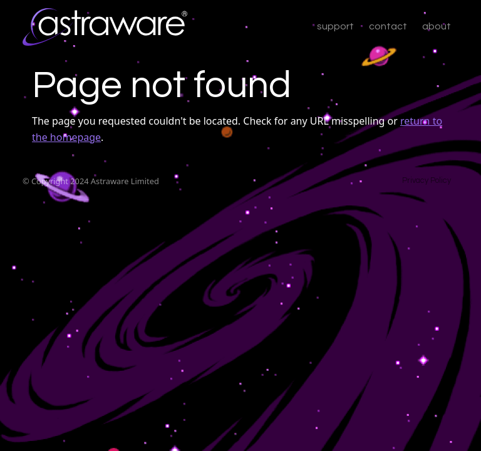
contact (388, 26)
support (335, 26)
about (436, 26)
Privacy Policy (426, 181)
